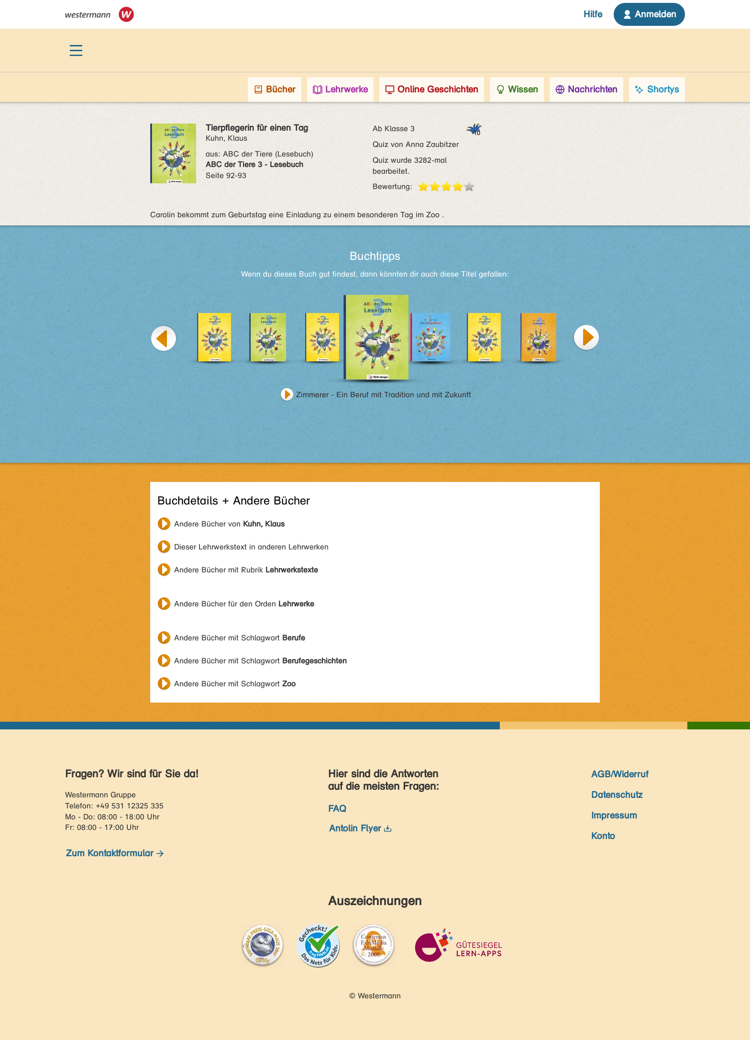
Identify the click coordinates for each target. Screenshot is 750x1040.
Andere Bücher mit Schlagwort (239, 637)
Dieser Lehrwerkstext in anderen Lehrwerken (251, 546)
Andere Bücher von (229, 523)
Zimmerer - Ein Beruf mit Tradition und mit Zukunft (383, 394)
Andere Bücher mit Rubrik (246, 569)
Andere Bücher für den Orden (244, 603)
